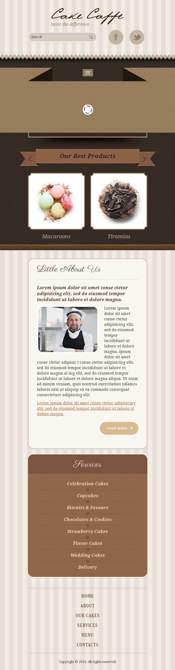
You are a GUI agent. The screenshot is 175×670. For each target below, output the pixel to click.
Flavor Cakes (87, 543)
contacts (87, 645)
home (87, 596)
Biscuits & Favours (87, 507)
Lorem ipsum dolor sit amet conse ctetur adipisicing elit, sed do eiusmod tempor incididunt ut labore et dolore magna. (86, 408)
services (87, 625)
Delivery (87, 567)
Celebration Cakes (87, 483)
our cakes (88, 615)
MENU (87, 635)
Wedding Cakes (88, 555)
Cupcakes (87, 495)
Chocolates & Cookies (88, 519)
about (88, 606)
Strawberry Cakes (87, 531)
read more (120, 428)
